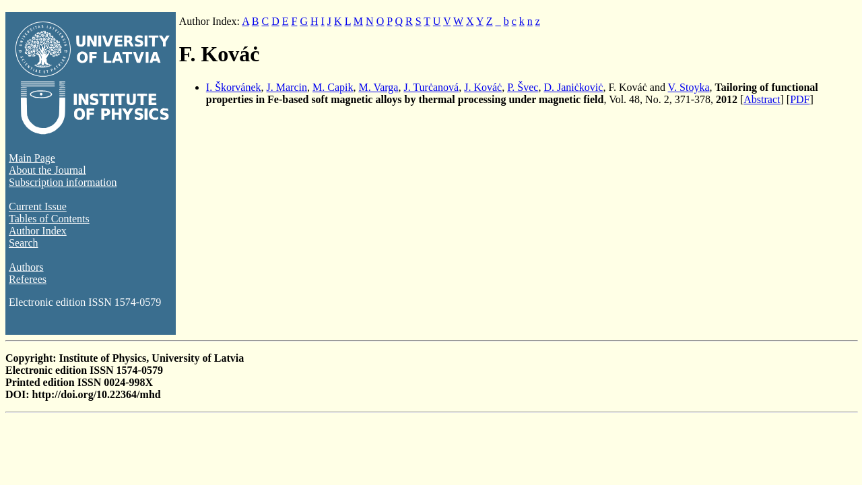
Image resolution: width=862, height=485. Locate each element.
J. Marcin (287, 87)
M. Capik (332, 87)
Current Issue (38, 206)
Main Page (32, 158)
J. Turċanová (431, 87)
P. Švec (522, 87)
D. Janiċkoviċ (573, 87)
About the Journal (47, 170)
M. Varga (378, 87)
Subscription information (63, 182)
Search (23, 243)
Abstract (761, 99)
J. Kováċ (483, 87)
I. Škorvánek (233, 87)
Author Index (38, 230)
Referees (27, 279)
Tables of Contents (49, 218)
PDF (799, 99)
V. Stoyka (689, 87)
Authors (26, 267)
